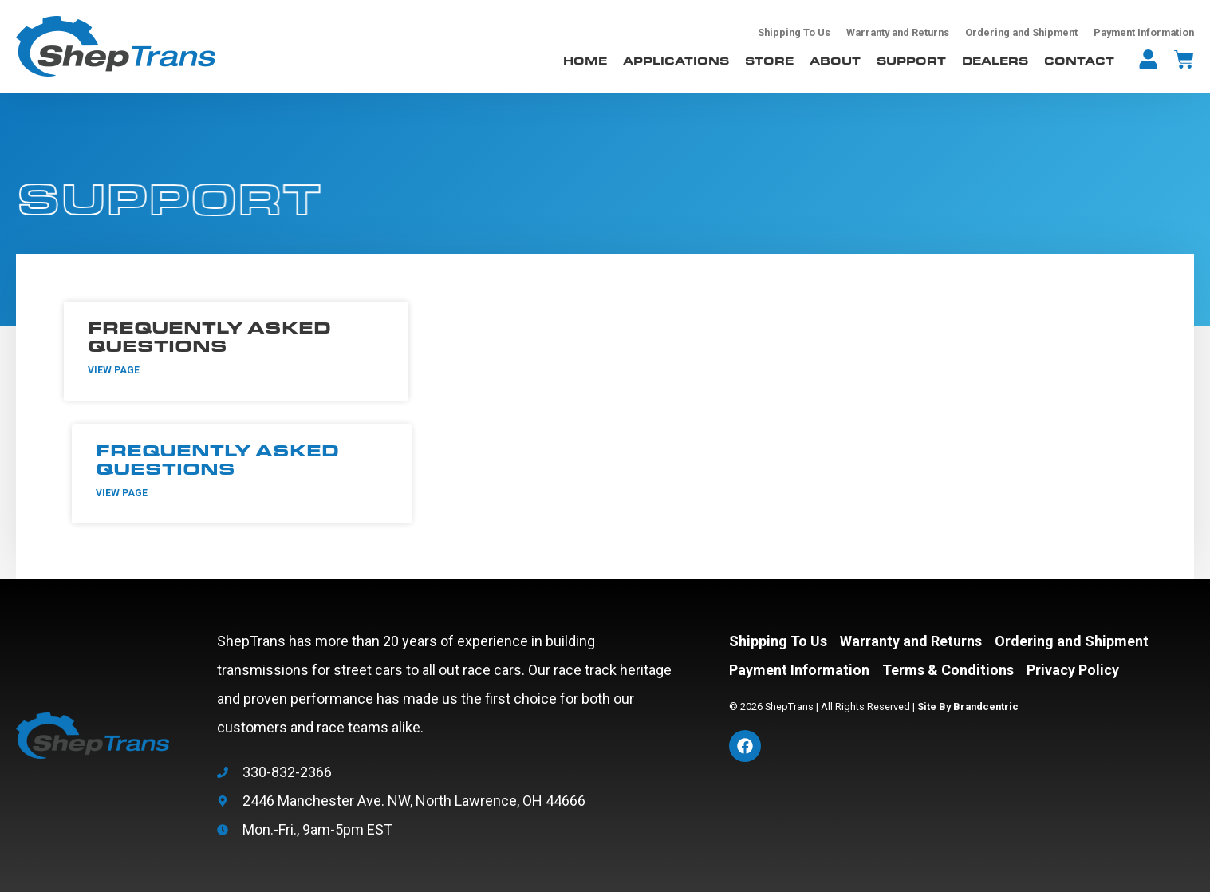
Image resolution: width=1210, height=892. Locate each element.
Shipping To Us (794, 32)
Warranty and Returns (897, 32)
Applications (676, 60)
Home (585, 60)
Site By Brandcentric (968, 706)
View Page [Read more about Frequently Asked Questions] (114, 370)
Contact (1079, 60)
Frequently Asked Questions (209, 336)
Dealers (995, 60)
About (835, 60)
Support (911, 60)
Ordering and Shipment (1021, 32)
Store (769, 60)
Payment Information (1144, 32)
